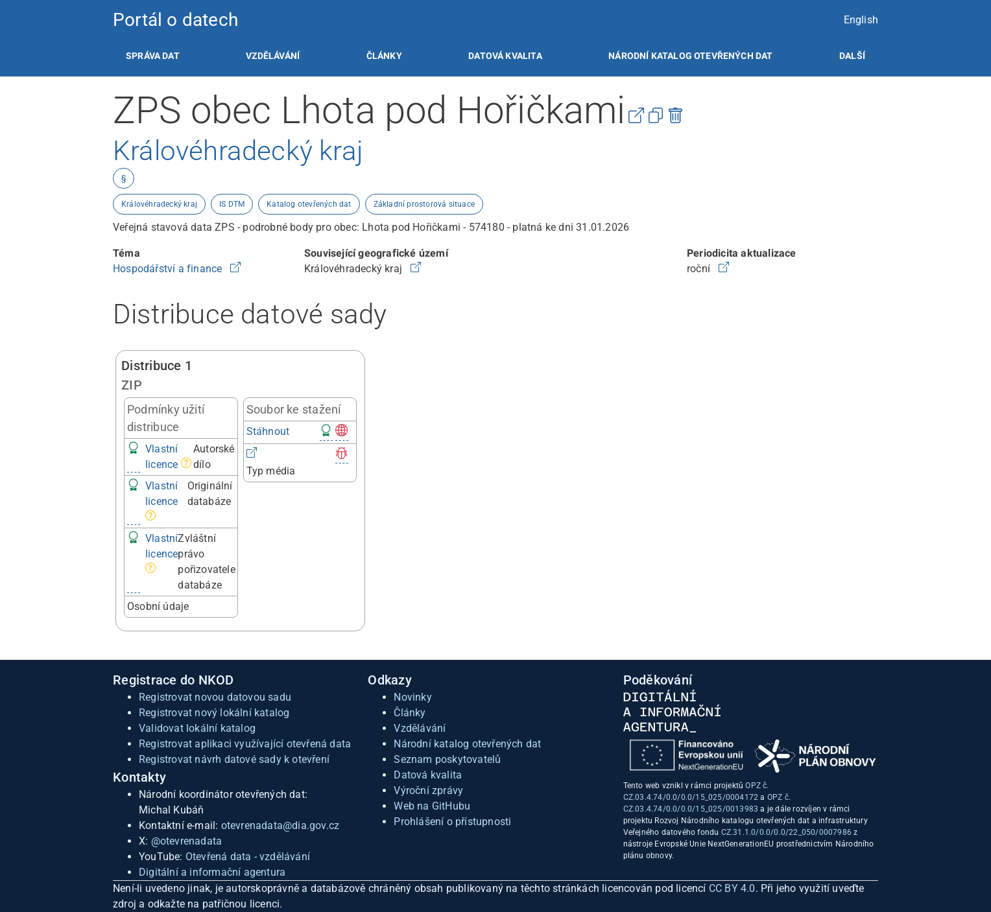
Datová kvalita (505, 56)
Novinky (412, 697)
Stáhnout (268, 431)
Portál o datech (175, 19)
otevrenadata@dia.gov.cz (280, 825)
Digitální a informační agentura (212, 872)
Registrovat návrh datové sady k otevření (234, 759)
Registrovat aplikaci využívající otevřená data (245, 744)
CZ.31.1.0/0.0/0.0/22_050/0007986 (786, 832)
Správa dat (153, 56)
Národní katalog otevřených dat (467, 744)
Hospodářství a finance (169, 269)
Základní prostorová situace (424, 204)
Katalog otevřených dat (309, 204)
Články (384, 56)
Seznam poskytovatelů (447, 759)
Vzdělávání (273, 56)
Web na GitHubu (432, 806)
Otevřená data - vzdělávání (247, 856)
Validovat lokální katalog (197, 728)
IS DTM (232, 204)
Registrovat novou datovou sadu (215, 697)
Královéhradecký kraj (159, 204)
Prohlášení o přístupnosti (452, 821)
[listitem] (153, 55)
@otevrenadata (186, 841)
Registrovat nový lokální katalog (214, 713)
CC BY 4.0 (732, 888)
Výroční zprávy (428, 790)
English (861, 20)
